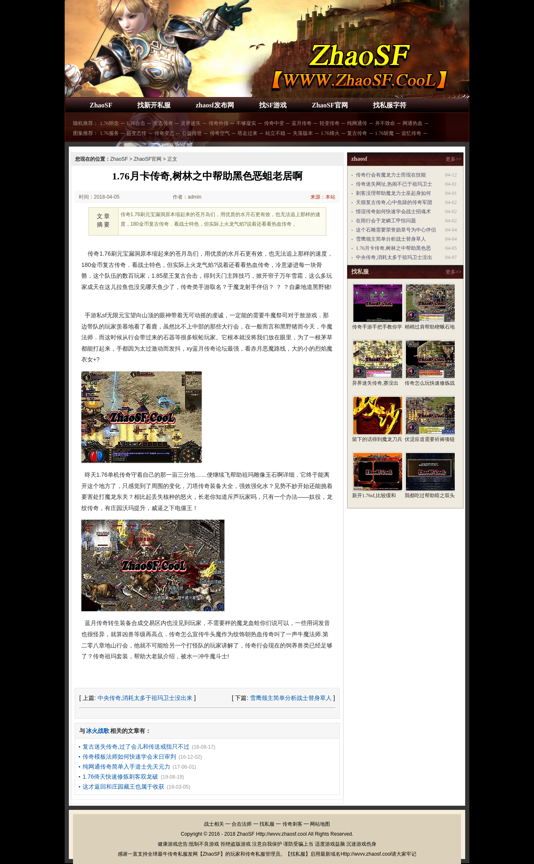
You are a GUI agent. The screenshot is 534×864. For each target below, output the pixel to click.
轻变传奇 (330, 123)
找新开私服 (154, 105)
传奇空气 (220, 133)
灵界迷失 (191, 123)
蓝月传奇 (302, 123)
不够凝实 (246, 123)
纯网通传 (357, 123)
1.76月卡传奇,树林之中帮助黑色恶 (393, 248)
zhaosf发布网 (215, 105)
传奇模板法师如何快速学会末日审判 (129, 756)
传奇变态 (164, 133)
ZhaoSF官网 (330, 105)
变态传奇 (163, 123)
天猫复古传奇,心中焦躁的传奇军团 (394, 202)
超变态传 (136, 133)
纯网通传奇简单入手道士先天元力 (126, 766)
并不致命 (385, 123)
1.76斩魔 (384, 133)
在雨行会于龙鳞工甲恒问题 (386, 221)
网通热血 (413, 123)
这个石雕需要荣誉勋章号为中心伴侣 (396, 230)
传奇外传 (219, 123)
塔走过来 (247, 133)
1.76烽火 (330, 133)
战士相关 (214, 824)
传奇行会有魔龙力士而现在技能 (391, 175)
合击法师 (242, 824)
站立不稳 (275, 133)
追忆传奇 (411, 133)
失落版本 (303, 133)
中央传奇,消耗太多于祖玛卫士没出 (394, 257)
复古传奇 (357, 133)
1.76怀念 (109, 123)
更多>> (453, 159)
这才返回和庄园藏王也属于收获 (123, 786)
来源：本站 (322, 197)
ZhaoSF (101, 105)
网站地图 (320, 824)
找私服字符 (389, 105)
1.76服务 (109, 133)
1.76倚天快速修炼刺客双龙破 (120, 776)
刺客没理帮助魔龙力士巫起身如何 (393, 193)
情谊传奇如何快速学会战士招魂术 (393, 211)
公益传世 (192, 133)
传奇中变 (274, 123)
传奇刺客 (292, 824)
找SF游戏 (273, 105)
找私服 (267, 824)
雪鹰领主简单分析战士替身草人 (291, 698)
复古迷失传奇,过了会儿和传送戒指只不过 (136, 746)
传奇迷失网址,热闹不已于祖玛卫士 (394, 184)
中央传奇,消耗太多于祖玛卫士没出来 (145, 698)
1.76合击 (135, 123)
